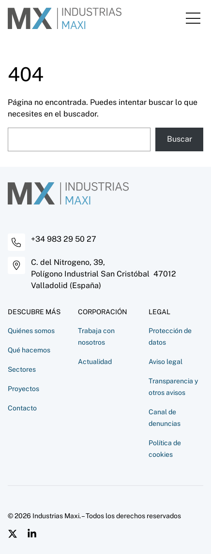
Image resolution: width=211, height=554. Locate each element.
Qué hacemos (29, 350)
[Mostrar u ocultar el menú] (193, 18)
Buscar (179, 139)
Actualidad (95, 361)
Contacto (22, 408)
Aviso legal (165, 361)
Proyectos (23, 389)
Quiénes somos (31, 331)
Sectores (22, 369)
